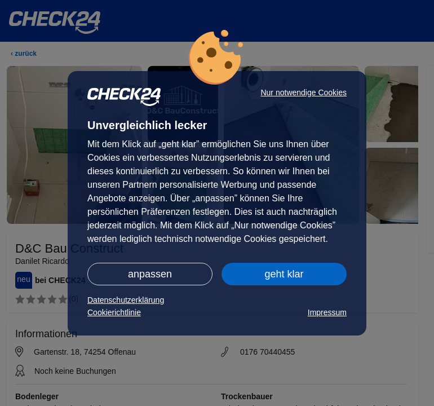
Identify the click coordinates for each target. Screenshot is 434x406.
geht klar (283, 274)
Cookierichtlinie (114, 312)
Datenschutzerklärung (125, 299)
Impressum (327, 312)
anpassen (150, 274)
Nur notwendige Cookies (303, 92)
